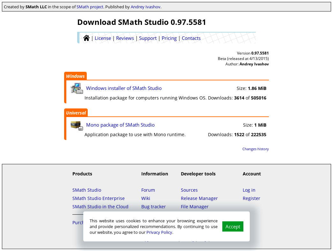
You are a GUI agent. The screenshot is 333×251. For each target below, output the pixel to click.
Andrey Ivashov (145, 7)
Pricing (169, 38)
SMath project (90, 7)
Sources (189, 190)
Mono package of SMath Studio (120, 125)
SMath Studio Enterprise (98, 198)
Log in (249, 190)
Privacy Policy (159, 232)
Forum (148, 190)
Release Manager (199, 198)
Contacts (191, 38)
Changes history (255, 148)
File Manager (195, 206)
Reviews (125, 38)
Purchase (82, 222)
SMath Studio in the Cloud (100, 206)
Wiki (145, 198)
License (103, 38)
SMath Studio (86, 190)
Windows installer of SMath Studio (124, 88)
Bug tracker (153, 206)
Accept (233, 226)
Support (148, 38)
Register (251, 198)
